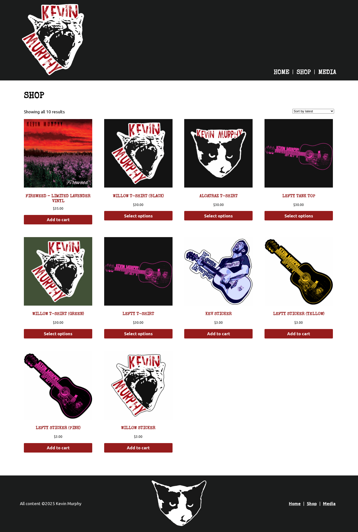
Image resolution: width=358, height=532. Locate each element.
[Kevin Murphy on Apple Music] (269, 59)
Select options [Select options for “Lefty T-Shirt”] (138, 333)
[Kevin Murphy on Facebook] (319, 59)
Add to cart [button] (58, 219)
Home (281, 73)
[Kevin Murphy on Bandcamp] (281, 59)
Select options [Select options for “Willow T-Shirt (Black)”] (138, 215)
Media (327, 73)
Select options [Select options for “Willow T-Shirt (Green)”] (58, 333)
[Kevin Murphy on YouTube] (306, 59)
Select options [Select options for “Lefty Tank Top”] (298, 215)
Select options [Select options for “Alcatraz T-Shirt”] (218, 215)
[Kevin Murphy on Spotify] (257, 59)
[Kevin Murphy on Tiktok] (331, 59)
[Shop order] (313, 111)
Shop (304, 73)
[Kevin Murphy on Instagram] (294, 59)
